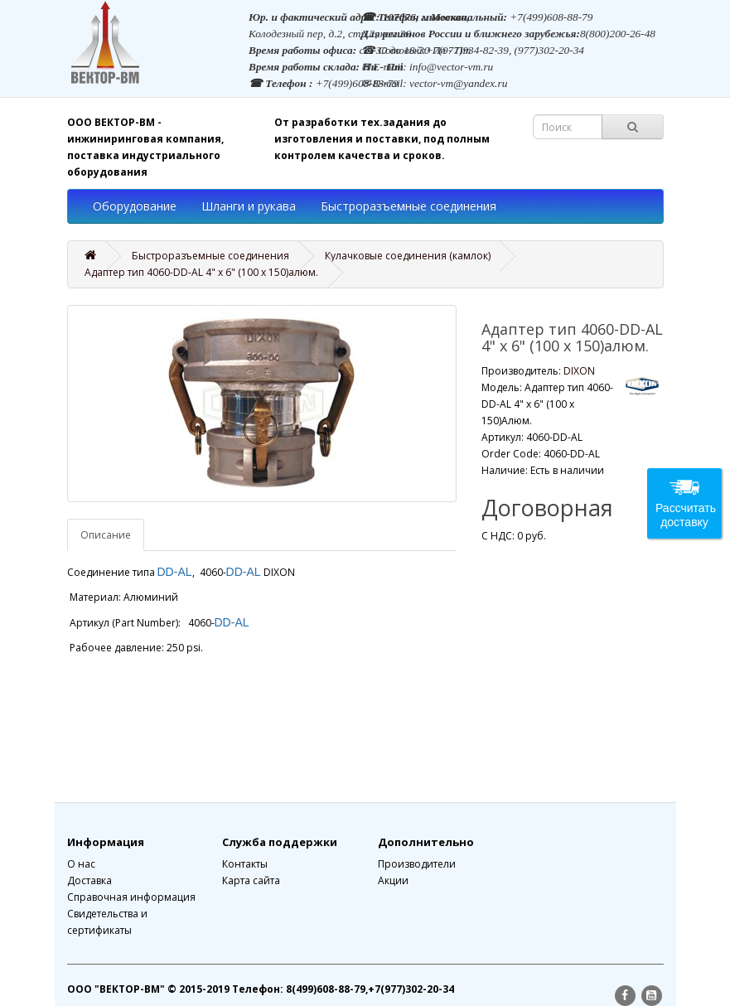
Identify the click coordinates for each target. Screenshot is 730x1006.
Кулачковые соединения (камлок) (408, 256)
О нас (81, 864)
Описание (105, 535)
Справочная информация (131, 897)
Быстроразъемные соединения (408, 206)
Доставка (89, 880)
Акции (393, 880)
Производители (417, 864)
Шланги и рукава (248, 206)
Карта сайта (251, 880)
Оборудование (134, 206)
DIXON (579, 371)
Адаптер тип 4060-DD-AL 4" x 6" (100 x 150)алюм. (201, 272)
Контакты (245, 864)
